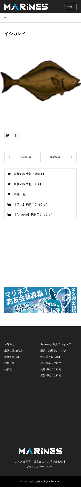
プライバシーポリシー (39, 466)
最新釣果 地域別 (13, 350)
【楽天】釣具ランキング (30, 204)
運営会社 (39, 461)
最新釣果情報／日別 (27, 184)
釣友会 (8, 369)
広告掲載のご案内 (50, 375)
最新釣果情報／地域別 (29, 174)
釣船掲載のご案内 (50, 369)
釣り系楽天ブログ (50, 363)
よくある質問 (22, 461)
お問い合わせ (55, 461)
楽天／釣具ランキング (53, 350)
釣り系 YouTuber (50, 356)
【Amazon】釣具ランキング (33, 214)
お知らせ (9, 344)
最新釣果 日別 (12, 356)
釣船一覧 (20, 194)
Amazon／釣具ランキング (55, 344)
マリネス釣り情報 (31, 481)
